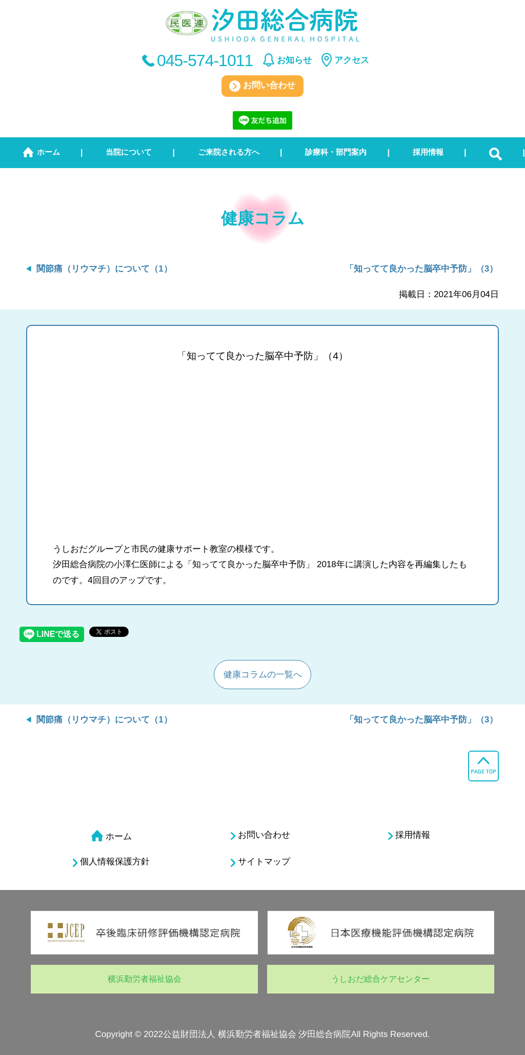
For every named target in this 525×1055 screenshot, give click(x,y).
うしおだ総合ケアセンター (380, 979)
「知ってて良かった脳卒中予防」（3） (421, 269)
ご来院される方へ (228, 152)
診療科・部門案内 (336, 152)
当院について (129, 152)
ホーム (48, 152)
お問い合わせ (262, 86)
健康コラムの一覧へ (263, 674)
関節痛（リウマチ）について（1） (104, 269)
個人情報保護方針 (111, 862)
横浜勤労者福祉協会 (144, 979)
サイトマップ (260, 862)
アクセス (351, 60)
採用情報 (428, 152)
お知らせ (294, 60)
